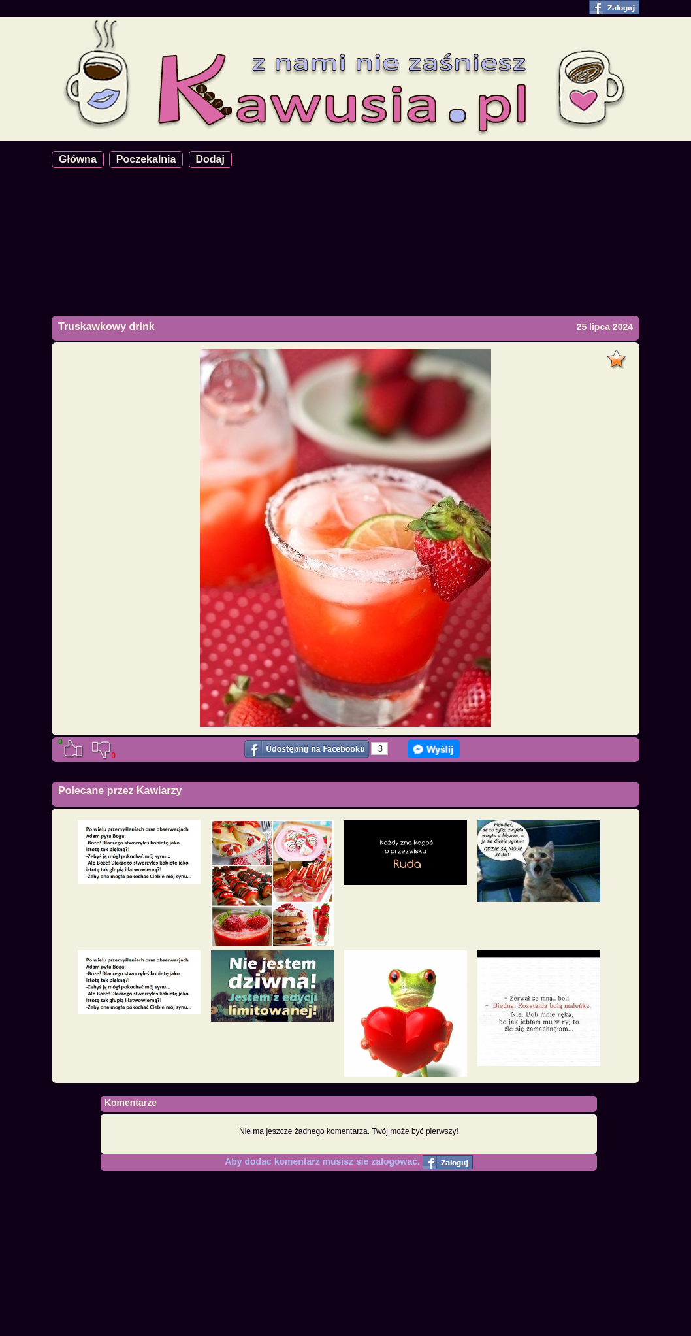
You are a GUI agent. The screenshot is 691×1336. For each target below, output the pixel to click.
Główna (78, 159)
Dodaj (210, 159)
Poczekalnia (146, 159)
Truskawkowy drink (106, 326)
